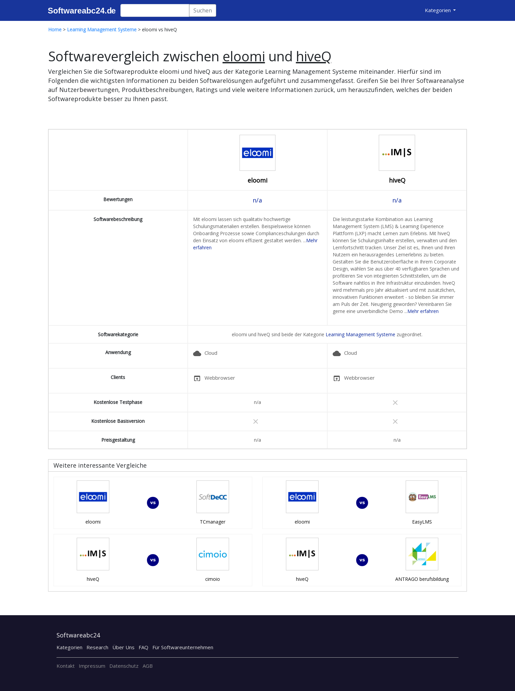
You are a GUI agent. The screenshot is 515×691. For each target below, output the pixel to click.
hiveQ (397, 180)
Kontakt (66, 665)
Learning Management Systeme (360, 334)
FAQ (143, 647)
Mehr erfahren (423, 311)
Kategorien (69, 647)
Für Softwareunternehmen (182, 647)
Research (97, 647)
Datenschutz (124, 665)
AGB (148, 665)
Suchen (202, 10)
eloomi (257, 180)
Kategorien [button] (438, 10)
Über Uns (123, 647)
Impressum (92, 665)
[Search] (154, 10)
